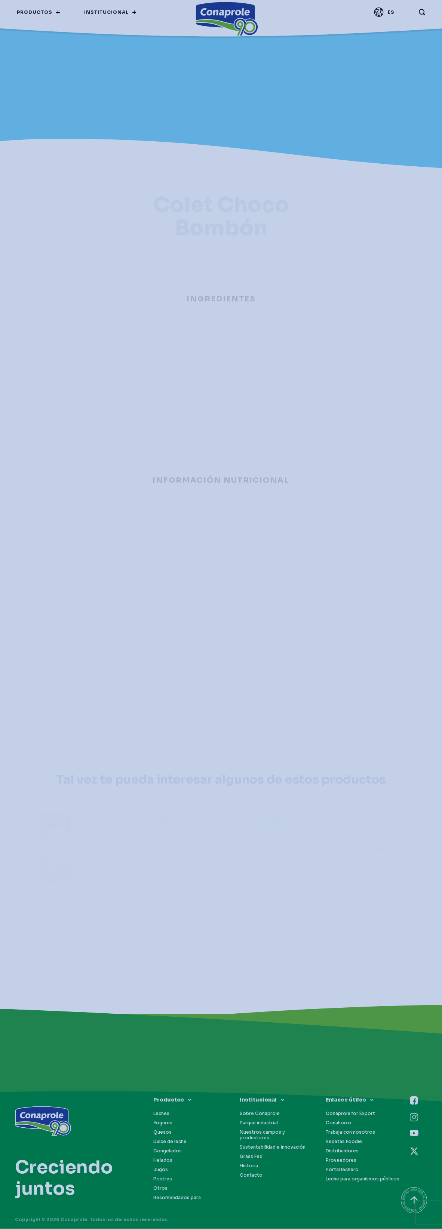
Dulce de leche (170, 1141)
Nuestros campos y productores (262, 1134)
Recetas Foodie (344, 1141)
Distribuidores (342, 1150)
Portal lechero (342, 1169)
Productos (168, 1099)
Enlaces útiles (346, 1099)
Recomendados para (177, 1197)
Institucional (258, 1099)
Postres (162, 1179)
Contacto (251, 1175)
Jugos (160, 1169)
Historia (249, 1165)
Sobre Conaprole (260, 1113)
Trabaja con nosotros (350, 1132)
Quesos (162, 1132)
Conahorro (338, 1122)
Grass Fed (251, 1156)
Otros (160, 1188)
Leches (161, 1113)
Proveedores (341, 1160)
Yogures (162, 1122)
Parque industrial (259, 1122)
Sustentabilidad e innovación (273, 1147)
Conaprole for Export (350, 1113)
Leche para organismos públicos (362, 1179)
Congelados (167, 1150)
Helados (162, 1160)
